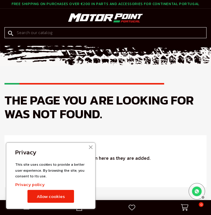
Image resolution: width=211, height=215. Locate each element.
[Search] (105, 32)
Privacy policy (30, 184)
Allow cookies (51, 196)
